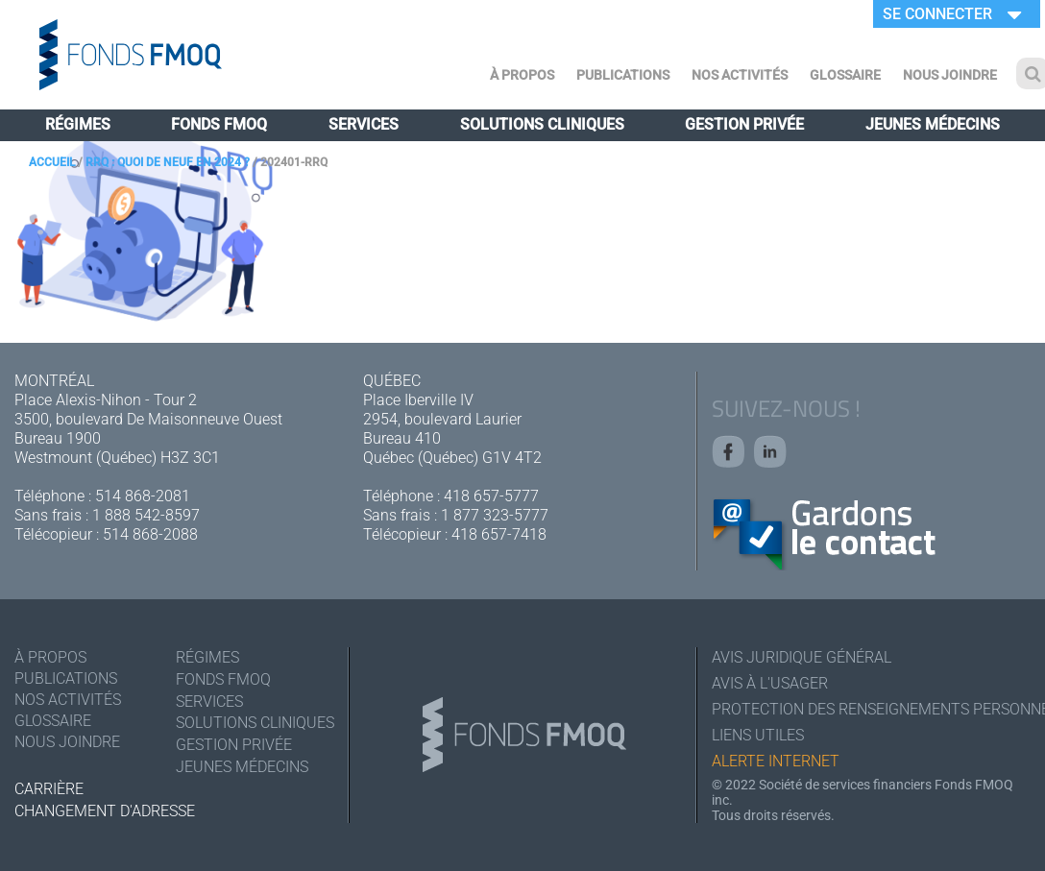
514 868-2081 (142, 496)
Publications (622, 75)
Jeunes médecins (932, 124)
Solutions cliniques (542, 124)
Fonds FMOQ (219, 124)
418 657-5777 (491, 496)
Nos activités (740, 75)
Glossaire (845, 75)
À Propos (522, 75)
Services (363, 124)
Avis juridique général (801, 657)
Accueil (52, 162)
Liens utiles (758, 735)
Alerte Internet (775, 761)
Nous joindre (950, 75)
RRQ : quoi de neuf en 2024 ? (167, 162)
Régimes (77, 124)
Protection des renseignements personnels (871, 709)
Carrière (49, 789)
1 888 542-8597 (146, 515)
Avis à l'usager (770, 683)
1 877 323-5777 (494, 515)
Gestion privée (744, 124)
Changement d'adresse (104, 811)
